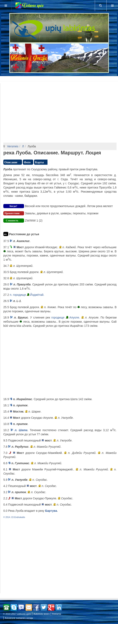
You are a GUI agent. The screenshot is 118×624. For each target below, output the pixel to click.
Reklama (56, 614)
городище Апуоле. (65, 317)
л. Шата (21, 430)
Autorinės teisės (41, 614)
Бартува (51, 510)
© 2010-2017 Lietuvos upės (17, 614)
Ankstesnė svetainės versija (19, 618)
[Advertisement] (60, 78)
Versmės (12, 146)
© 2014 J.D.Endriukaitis (14, 517)
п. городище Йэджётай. (27, 294)
